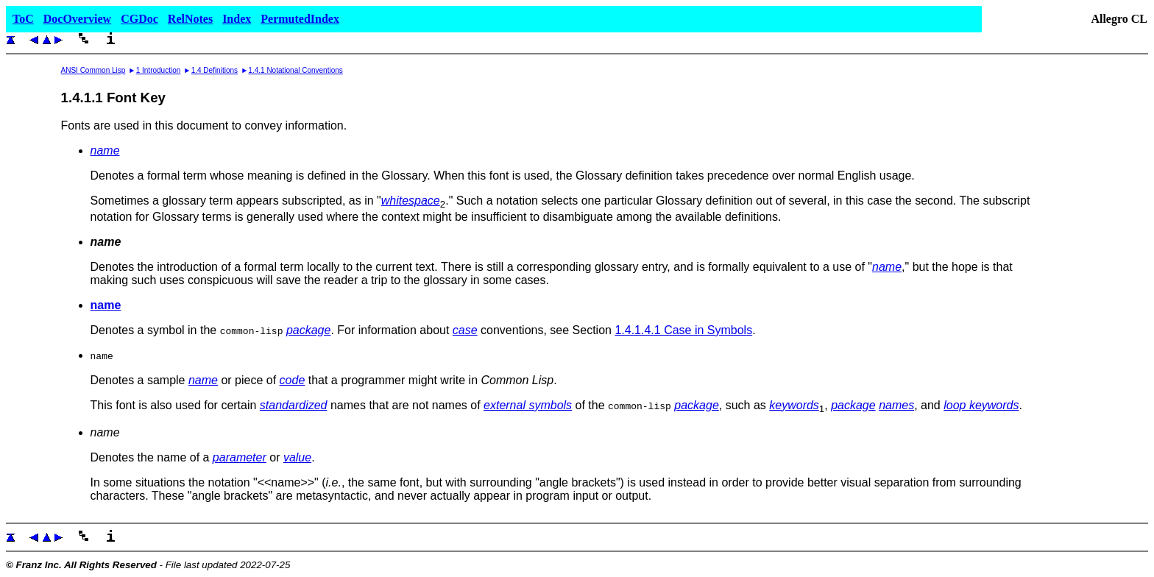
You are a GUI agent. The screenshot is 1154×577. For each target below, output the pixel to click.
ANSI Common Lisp (93, 70)
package (308, 330)
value (297, 457)
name (105, 150)
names (896, 405)
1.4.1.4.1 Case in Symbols (683, 330)
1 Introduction (158, 70)
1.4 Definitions (214, 70)
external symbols (528, 405)
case (465, 330)
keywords (794, 405)
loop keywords (981, 405)
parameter (239, 457)
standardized (294, 405)
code (292, 380)
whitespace (410, 200)
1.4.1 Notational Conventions (295, 70)
